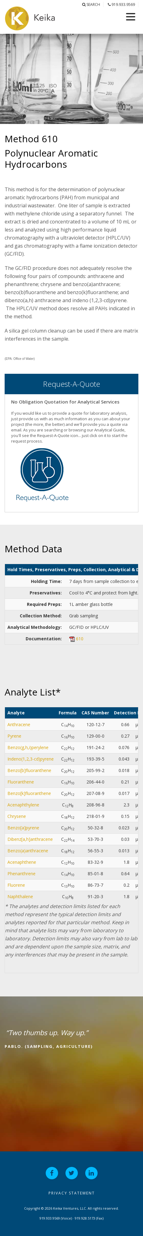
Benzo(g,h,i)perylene (27, 747)
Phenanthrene (21, 873)
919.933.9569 (121, 4)
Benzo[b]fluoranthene (29, 770)
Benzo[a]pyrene (23, 828)
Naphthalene (20, 896)
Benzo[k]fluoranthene (29, 793)
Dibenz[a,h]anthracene (30, 839)
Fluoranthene (20, 782)
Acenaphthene (21, 862)
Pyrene (14, 736)
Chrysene (16, 816)
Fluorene (16, 885)
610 (79, 639)
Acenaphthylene (23, 805)
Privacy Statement (71, 1193)
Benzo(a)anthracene (27, 851)
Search (91, 4)
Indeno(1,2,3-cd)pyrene (30, 759)
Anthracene (18, 724)
